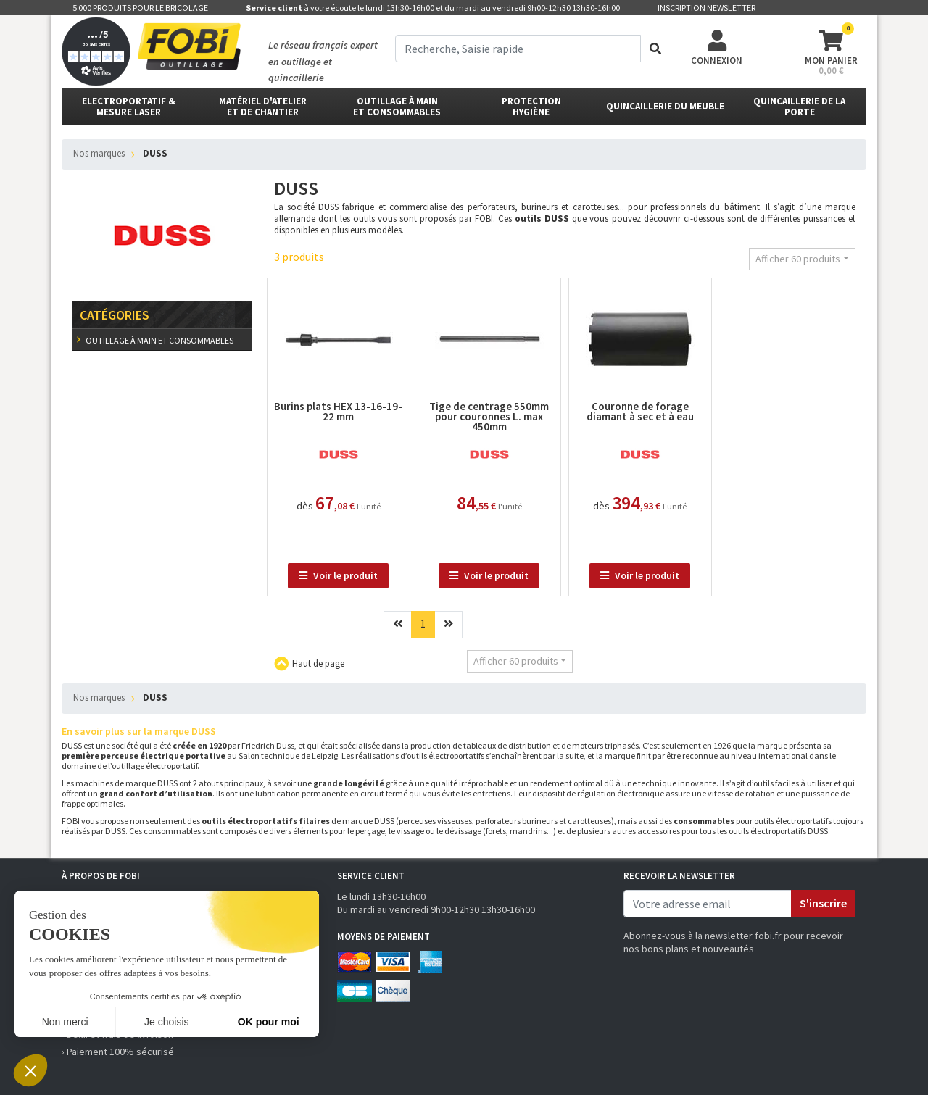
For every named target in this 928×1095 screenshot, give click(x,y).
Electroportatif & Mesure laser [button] (128, 106)
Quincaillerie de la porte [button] (799, 106)
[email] (708, 903)
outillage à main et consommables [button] (397, 106)
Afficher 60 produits (797, 258)
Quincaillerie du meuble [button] (665, 106)
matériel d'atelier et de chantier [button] (263, 106)
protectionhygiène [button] (531, 106)
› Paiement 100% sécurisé (118, 1051)
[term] (518, 48)
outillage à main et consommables (158, 340)
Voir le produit (338, 575)
